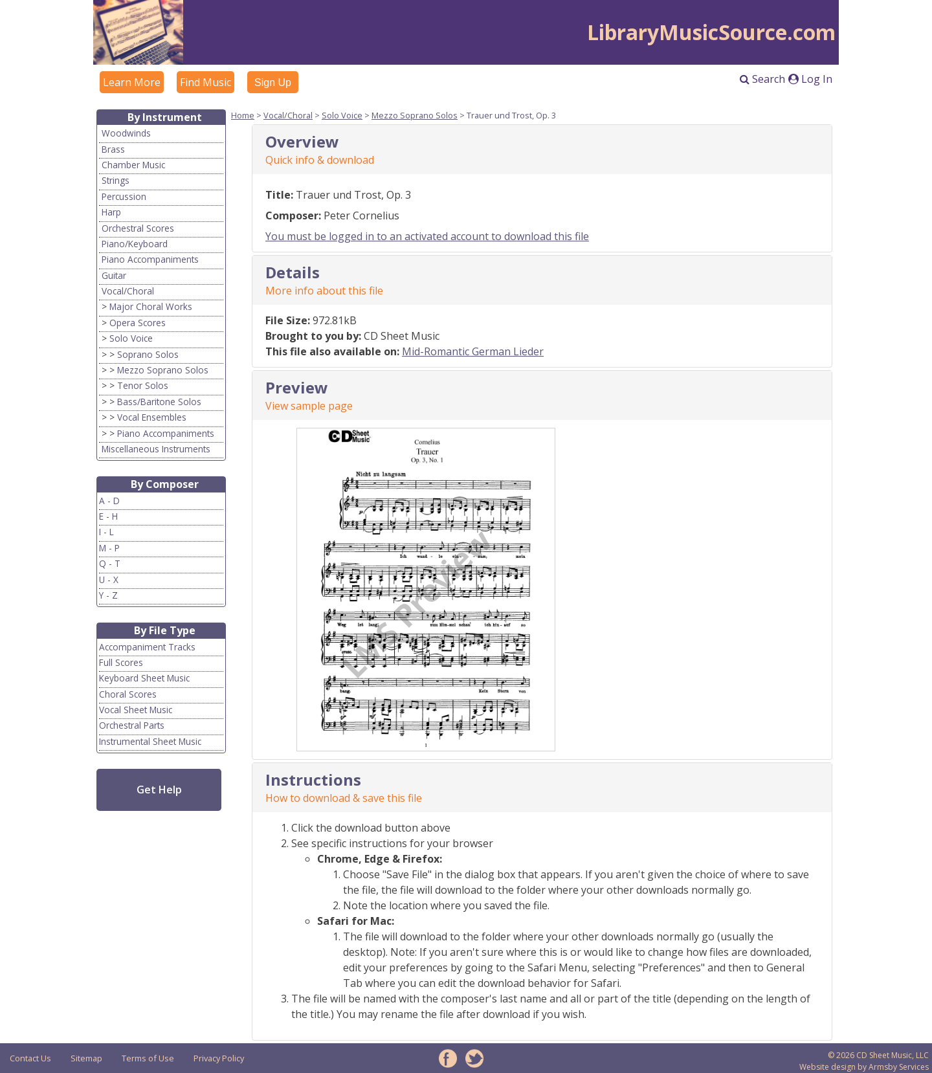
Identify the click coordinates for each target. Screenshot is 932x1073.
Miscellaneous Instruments (156, 449)
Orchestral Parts (131, 725)
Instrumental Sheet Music (150, 741)
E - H (108, 516)
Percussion (124, 196)
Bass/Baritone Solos (159, 401)
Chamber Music (133, 165)
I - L (106, 531)
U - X (108, 579)
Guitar (114, 275)
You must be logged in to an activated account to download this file (427, 236)
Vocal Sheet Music (135, 709)
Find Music (205, 82)
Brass (113, 149)
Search (762, 79)
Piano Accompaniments (150, 259)
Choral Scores (128, 694)
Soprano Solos (148, 354)
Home (242, 115)
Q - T (109, 563)
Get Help (159, 789)
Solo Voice (131, 338)
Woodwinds (126, 133)
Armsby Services (899, 1066)
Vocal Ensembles (151, 417)
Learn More (132, 82)
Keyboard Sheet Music (144, 678)
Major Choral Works (150, 306)
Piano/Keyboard (135, 244)
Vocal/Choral (128, 291)
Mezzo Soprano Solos (162, 370)
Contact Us (30, 1058)
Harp (111, 212)
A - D (109, 500)
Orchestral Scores (138, 228)
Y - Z (108, 595)
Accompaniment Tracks (147, 647)
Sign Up (272, 82)
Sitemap (86, 1058)
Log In (810, 79)
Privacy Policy (219, 1058)
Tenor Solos (142, 385)
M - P (109, 548)
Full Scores (121, 662)
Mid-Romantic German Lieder (473, 351)
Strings (115, 180)
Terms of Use (148, 1058)
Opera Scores (137, 322)
